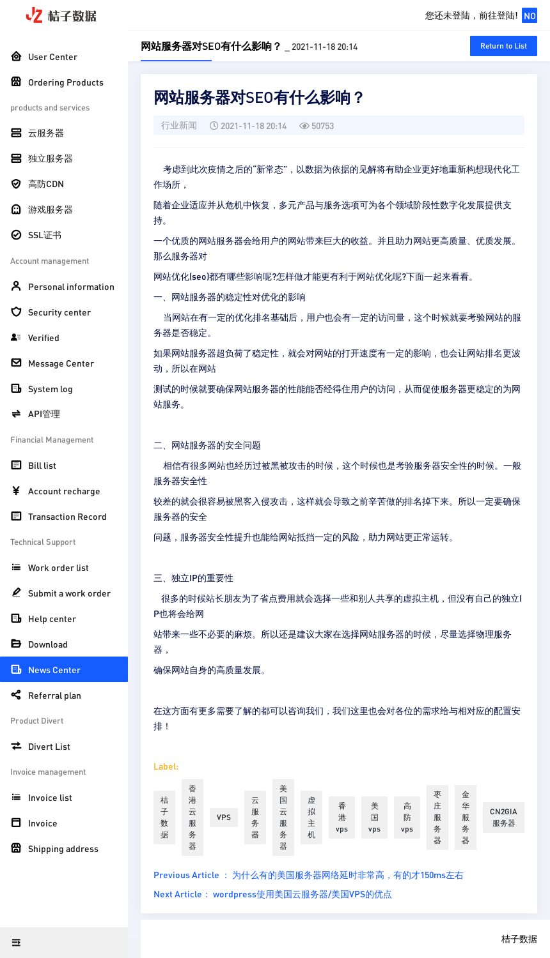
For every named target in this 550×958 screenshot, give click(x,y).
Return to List (503, 45)
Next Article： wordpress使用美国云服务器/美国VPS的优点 (272, 893)
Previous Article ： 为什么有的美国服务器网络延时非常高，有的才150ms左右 (308, 874)
